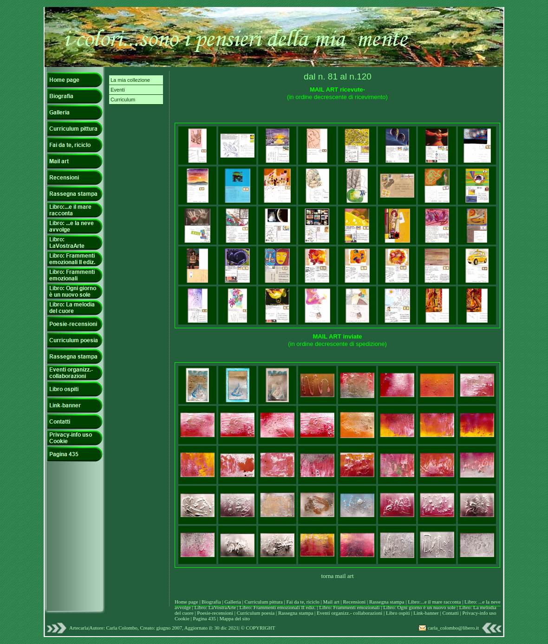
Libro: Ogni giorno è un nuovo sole (420, 607)
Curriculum (123, 99)
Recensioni (355, 601)
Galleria (233, 601)
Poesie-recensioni (215, 613)
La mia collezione (130, 80)
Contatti (451, 613)
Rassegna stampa (387, 601)
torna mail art (337, 575)
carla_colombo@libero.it (453, 628)
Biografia (212, 601)
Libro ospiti (398, 613)
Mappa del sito (234, 618)
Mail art (331, 601)
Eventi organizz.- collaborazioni (349, 613)
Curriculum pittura (264, 601)
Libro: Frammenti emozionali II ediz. (278, 607)
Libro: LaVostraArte (216, 607)
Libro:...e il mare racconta (434, 601)
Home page (186, 601)
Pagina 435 (204, 618)
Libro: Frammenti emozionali (349, 607)
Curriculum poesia (256, 613)
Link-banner (426, 613)
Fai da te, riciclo (303, 601)
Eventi (118, 90)
